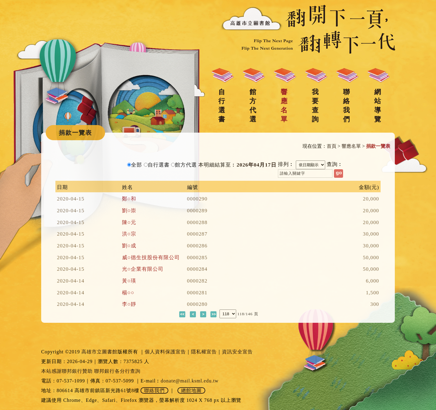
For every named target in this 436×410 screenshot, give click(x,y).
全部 (136, 165)
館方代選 (252, 105)
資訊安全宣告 (237, 351)
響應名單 (284, 105)
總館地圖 (191, 390)
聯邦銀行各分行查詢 (117, 371)
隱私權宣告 (204, 351)
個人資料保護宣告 (165, 351)
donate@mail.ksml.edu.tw (190, 380)
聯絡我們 (346, 105)
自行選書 (221, 105)
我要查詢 (315, 105)
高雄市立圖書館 (99, 351)
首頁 (331, 146)
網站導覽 (377, 105)
